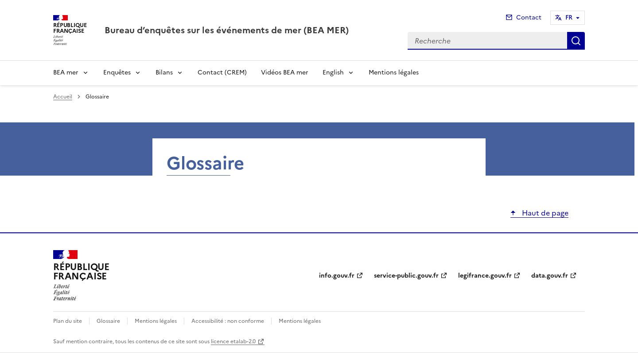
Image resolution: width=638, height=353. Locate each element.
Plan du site (67, 321)
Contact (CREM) (222, 72)
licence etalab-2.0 (233, 341)
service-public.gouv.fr (406, 275)
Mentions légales (394, 72)
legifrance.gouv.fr (485, 275)
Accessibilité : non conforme (227, 321)
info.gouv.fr (336, 275)
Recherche (576, 41)
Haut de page (544, 213)
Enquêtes (117, 72)
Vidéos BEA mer (284, 72)
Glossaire (108, 321)
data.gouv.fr (549, 275)
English (333, 72)
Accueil (62, 97)
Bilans (164, 72)
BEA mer (65, 72)
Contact (528, 17)
